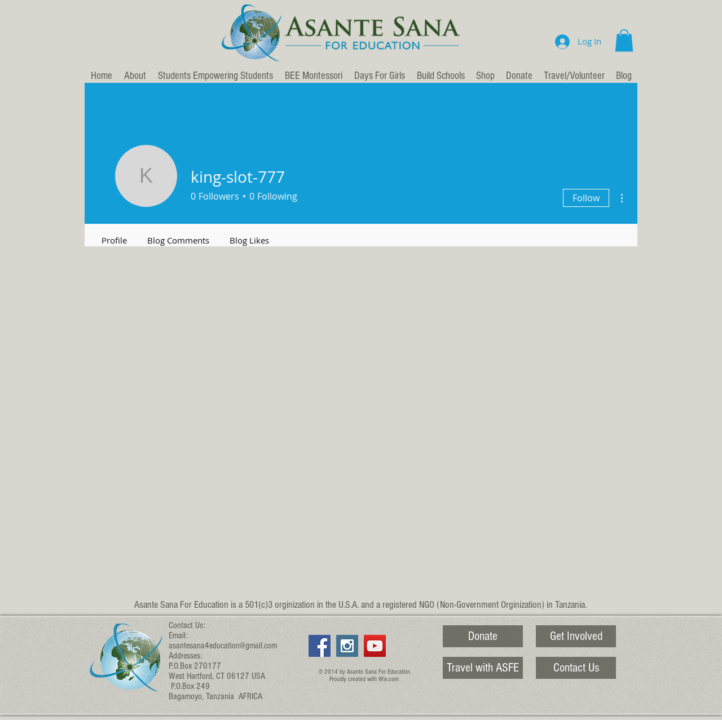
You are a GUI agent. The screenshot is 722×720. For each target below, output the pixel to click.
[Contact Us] (576, 668)
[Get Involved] (576, 636)
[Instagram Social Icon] (347, 646)
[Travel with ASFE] (483, 668)
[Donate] (483, 636)
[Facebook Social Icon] (320, 646)
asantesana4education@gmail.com (223, 646)
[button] (624, 40)
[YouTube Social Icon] (375, 646)
